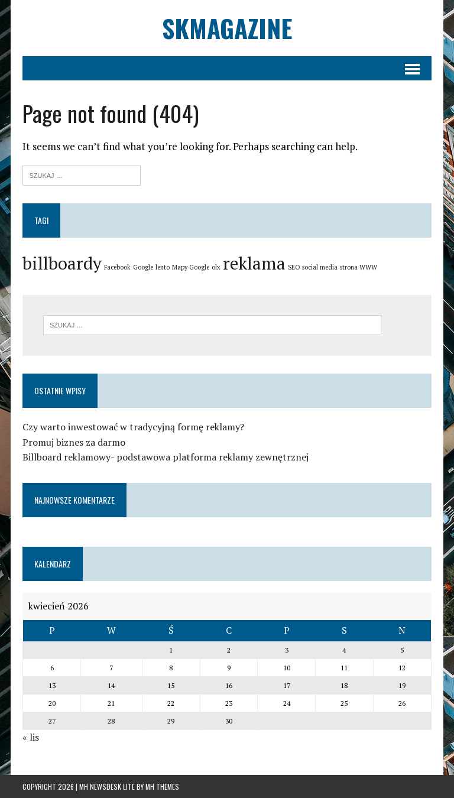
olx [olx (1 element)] (216, 267)
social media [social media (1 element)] (320, 267)
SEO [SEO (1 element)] (294, 267)
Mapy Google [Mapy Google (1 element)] (190, 267)
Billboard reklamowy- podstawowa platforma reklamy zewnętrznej (165, 456)
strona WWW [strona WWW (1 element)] (358, 267)
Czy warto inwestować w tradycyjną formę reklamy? (133, 426)
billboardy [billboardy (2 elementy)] (62, 263)
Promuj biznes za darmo (73, 442)
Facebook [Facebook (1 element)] (117, 267)
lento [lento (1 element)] (162, 267)
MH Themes (162, 786)
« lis (30, 737)
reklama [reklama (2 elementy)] (254, 263)
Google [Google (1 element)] (143, 267)
